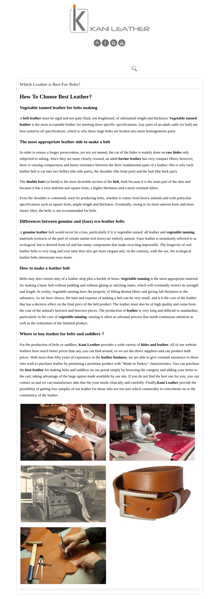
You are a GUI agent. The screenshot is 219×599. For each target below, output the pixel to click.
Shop (155, 55)
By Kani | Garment (129, 55)
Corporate (44, 55)
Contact (86, 55)
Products (66, 55)
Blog (103, 55)
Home (24, 55)
